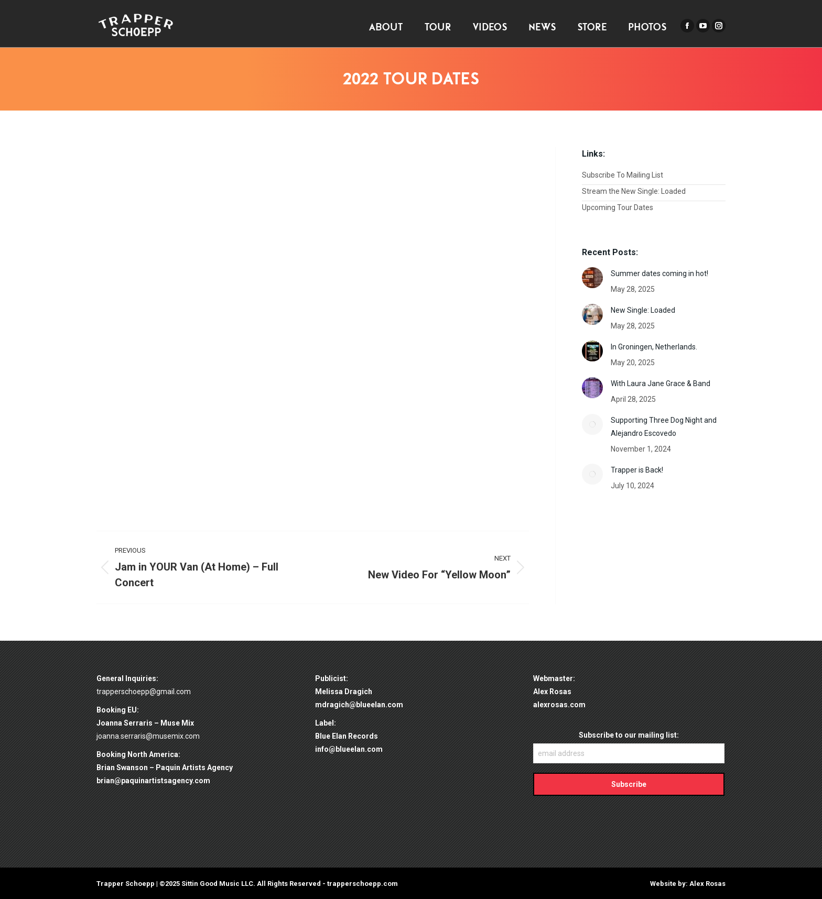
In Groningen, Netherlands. (654, 347)
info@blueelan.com (349, 749)
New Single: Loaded (643, 310)
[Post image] (592, 277)
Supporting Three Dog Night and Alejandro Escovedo (664, 426)
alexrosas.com (559, 704)
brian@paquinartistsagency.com (153, 780)
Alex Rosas (707, 883)
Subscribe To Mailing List (622, 175)
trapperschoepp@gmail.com (143, 691)
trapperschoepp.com (362, 883)
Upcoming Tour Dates (617, 207)
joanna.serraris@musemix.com (148, 736)
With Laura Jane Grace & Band (660, 383)
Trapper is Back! (637, 470)
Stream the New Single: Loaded (634, 191)
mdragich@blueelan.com (359, 704)
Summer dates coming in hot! (659, 273)
